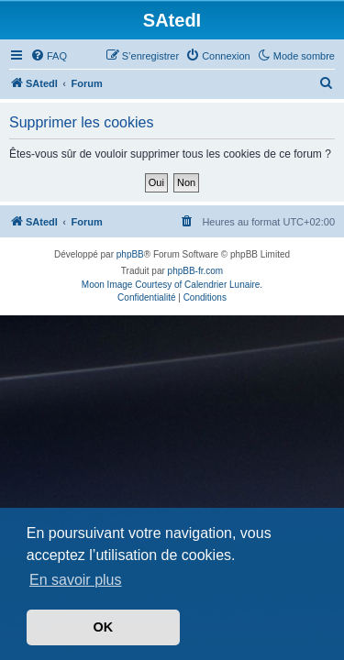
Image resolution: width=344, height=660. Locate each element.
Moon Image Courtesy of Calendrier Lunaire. (172, 285)
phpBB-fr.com (196, 271)
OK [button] (104, 627)
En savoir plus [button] (75, 580)
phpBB (130, 254)
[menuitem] (48, 56)
